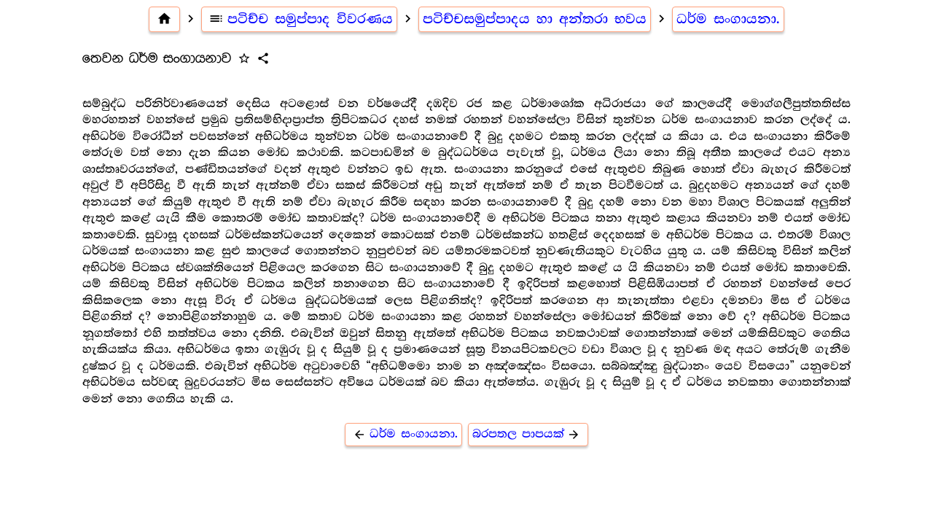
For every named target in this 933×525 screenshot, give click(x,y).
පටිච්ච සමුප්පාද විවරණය (300, 19)
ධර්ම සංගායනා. (728, 19)
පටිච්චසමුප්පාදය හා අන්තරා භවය (535, 19)
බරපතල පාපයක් (528, 434)
